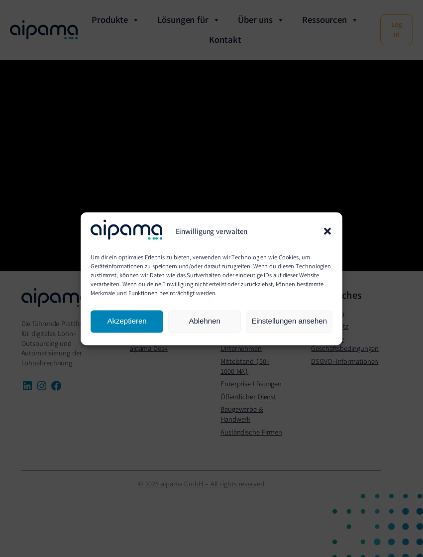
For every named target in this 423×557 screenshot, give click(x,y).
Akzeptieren (126, 321)
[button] (327, 231)
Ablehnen (204, 321)
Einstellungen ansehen (289, 321)
